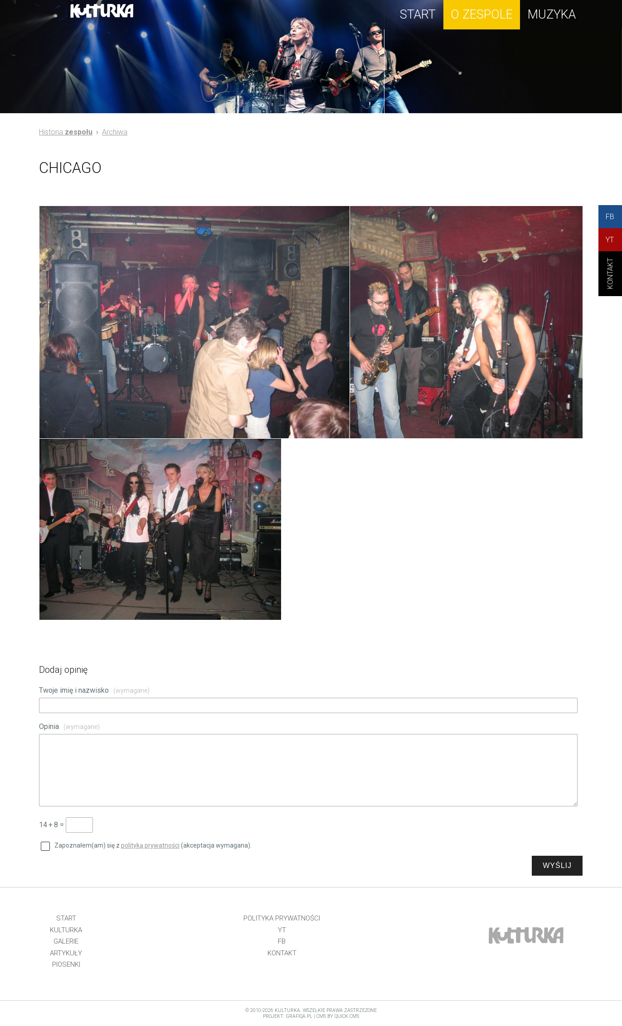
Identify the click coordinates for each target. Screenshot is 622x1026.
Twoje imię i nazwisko (94, 690)
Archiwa (114, 132)
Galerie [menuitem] (65, 941)
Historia (65, 132)
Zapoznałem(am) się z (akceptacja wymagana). (153, 845)
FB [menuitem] (282, 941)
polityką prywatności (150, 845)
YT (610, 239)
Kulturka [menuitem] (66, 930)
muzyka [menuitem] (552, 14)
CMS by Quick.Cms (337, 1016)
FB (610, 216)
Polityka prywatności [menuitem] (281, 918)
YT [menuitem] (282, 930)
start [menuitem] (418, 14)
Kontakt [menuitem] (281, 953)
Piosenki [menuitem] (66, 964)
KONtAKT (610, 281)
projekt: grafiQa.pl (287, 1016)
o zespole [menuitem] (482, 14)
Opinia (69, 726)
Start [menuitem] (66, 918)
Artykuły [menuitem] (66, 953)
